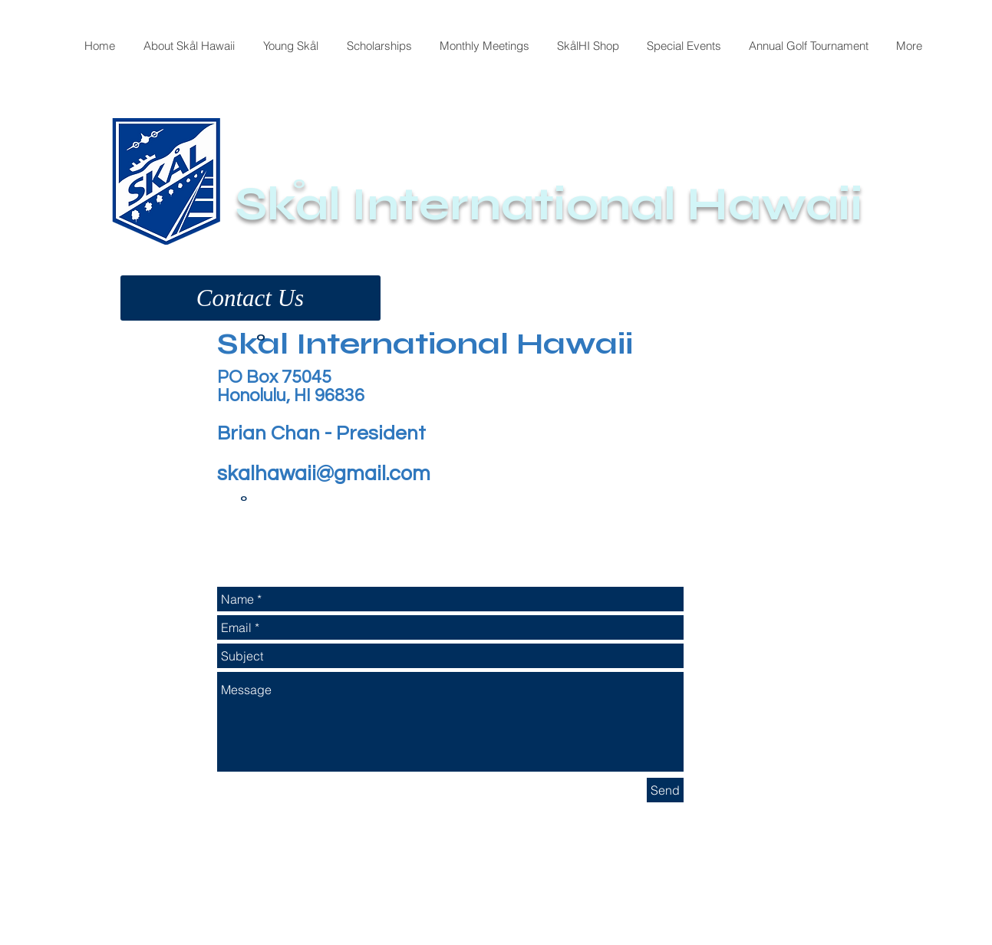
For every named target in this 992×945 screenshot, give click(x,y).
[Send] (665, 790)
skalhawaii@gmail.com (323, 474)
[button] (250, 298)
